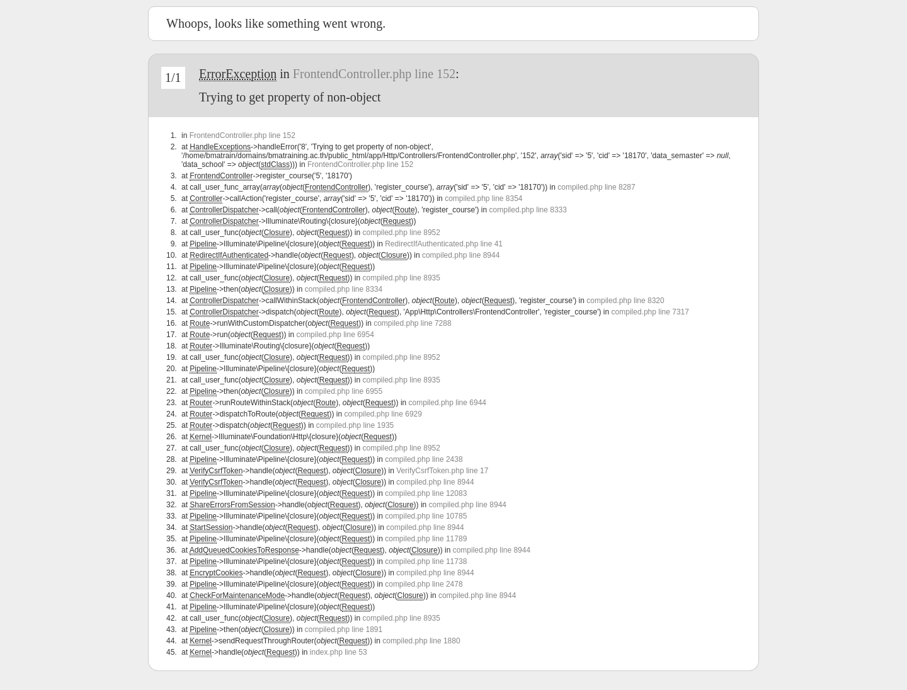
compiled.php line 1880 (421, 640)
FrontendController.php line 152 (374, 74)
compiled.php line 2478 (423, 584)
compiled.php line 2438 (423, 459)
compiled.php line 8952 (401, 232)
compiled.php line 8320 (625, 300)
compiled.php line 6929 (383, 414)
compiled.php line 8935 (401, 277)
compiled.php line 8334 (343, 289)
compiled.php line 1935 (355, 425)
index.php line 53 (338, 652)
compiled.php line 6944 (447, 402)
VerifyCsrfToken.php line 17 (442, 470)
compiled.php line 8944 (460, 255)
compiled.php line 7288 (412, 323)
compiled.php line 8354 (483, 198)
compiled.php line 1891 (343, 629)
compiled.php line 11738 (426, 561)
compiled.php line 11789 (426, 538)
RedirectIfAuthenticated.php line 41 (444, 243)
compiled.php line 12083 (426, 493)
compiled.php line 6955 (343, 391)
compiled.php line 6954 (335, 334)
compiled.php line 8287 (596, 187)
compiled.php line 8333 (528, 209)
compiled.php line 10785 (426, 516)
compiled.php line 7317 (650, 312)
